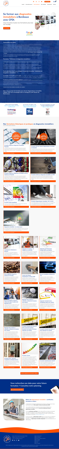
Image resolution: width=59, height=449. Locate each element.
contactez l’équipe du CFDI (40, 414)
